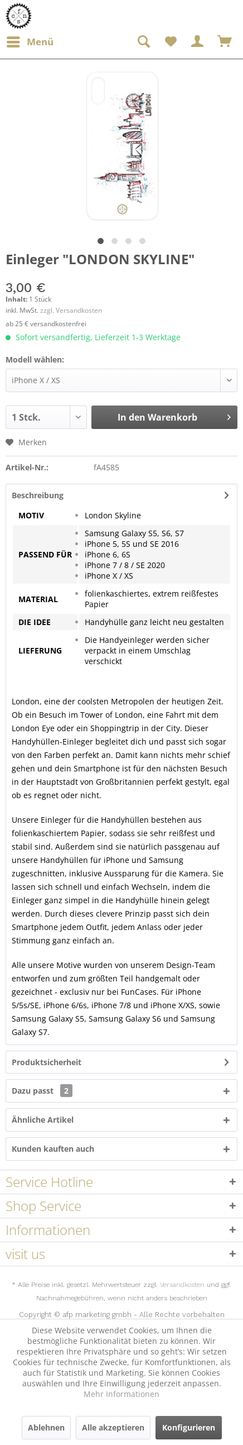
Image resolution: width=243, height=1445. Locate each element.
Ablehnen (46, 1427)
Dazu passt (42, 1090)
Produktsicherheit (46, 1062)
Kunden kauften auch (53, 1148)
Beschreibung (38, 495)
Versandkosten (182, 1285)
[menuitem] (29, 42)
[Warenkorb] (225, 42)
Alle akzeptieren (113, 1427)
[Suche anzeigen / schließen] (143, 42)
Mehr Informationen (121, 1394)
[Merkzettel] (170, 42)
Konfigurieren (188, 1427)
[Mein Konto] (198, 42)
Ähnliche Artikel (43, 1119)
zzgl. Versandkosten (71, 310)
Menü (30, 40)
